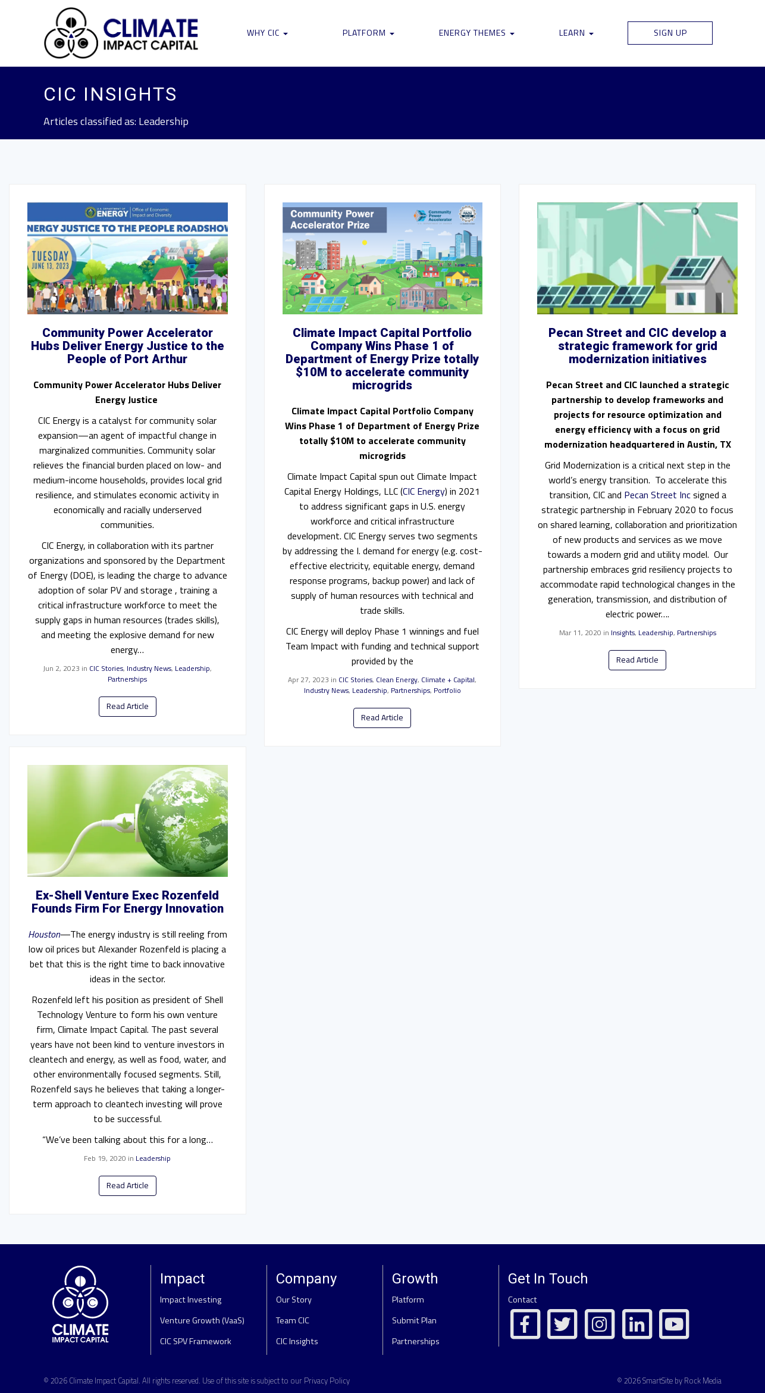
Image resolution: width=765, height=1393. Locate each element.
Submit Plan (414, 1320)
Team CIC (292, 1320)
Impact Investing (190, 1299)
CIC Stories (106, 668)
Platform (368, 32)
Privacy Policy (327, 1380)
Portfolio (447, 690)
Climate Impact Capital (104, 1380)
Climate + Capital (448, 679)
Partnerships (127, 679)
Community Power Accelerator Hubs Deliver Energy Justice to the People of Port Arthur (127, 346)
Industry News (149, 668)
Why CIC (267, 32)
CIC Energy (424, 491)
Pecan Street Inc (657, 495)
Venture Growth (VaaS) (202, 1320)
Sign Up (670, 32)
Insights (623, 632)
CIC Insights (297, 1341)
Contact (522, 1299)
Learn (576, 32)
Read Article (127, 706)
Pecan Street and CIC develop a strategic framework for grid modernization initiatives (637, 346)
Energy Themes (477, 32)
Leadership (192, 668)
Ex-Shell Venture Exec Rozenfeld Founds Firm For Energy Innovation (128, 902)
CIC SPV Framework (195, 1341)
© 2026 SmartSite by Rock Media (669, 1380)
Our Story (294, 1299)
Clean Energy (397, 679)
